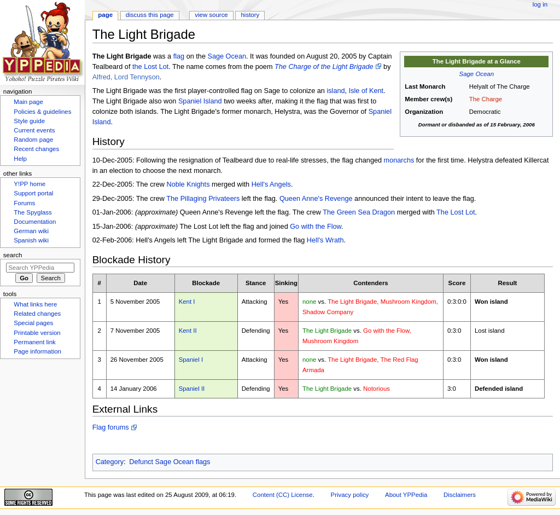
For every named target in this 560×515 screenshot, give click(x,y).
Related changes (37, 313)
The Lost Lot (455, 212)
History (250, 14)
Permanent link (34, 342)
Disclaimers (460, 494)
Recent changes (36, 149)
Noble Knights (188, 184)
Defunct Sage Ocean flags (169, 462)
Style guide (29, 121)
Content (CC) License (283, 494)
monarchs (399, 160)
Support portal (33, 193)
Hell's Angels (271, 184)
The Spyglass (32, 212)
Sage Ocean (476, 74)
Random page (33, 139)
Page (105, 14)
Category (110, 462)
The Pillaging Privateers (203, 198)
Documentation (35, 221)
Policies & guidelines (42, 111)
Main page (28, 102)
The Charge (485, 99)
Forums (24, 203)
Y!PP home (29, 184)
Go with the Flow (315, 226)
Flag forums (110, 427)
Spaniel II (192, 388)
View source (211, 14)
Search (12, 255)
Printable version (37, 332)
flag (178, 56)
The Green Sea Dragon (359, 212)
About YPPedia (406, 494)
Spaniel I (191, 359)
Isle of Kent (366, 91)
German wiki (31, 231)
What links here (35, 304)
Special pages (33, 323)
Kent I (187, 301)
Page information (37, 351)
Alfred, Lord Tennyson (126, 77)
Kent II (188, 330)
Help (20, 158)
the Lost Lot (150, 67)
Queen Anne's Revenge (316, 198)
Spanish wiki (31, 240)
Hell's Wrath (325, 240)
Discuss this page (150, 14)
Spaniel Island (200, 101)
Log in (540, 4)
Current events (34, 130)
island (335, 91)
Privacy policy (350, 494)
